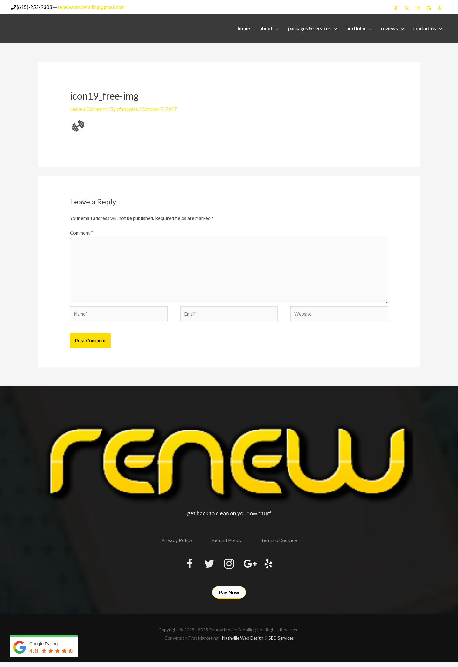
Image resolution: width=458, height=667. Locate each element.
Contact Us (424, 28)
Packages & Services (309, 28)
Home (244, 28)
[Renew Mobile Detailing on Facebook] (396, 8)
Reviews (389, 28)
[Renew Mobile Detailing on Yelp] (440, 8)
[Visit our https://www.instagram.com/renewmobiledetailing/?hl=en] (229, 566)
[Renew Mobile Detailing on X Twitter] (407, 8)
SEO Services (282, 643)
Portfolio (355, 28)
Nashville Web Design (242, 643)
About (266, 28)
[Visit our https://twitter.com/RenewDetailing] (206, 566)
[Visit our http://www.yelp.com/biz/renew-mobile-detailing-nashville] (275, 566)
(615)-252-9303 (31, 7)
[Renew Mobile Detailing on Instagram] (418, 8)
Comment (81, 232)
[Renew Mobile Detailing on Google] (429, 8)
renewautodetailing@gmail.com (91, 7)
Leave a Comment (88, 109)
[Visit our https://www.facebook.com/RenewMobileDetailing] (183, 566)
